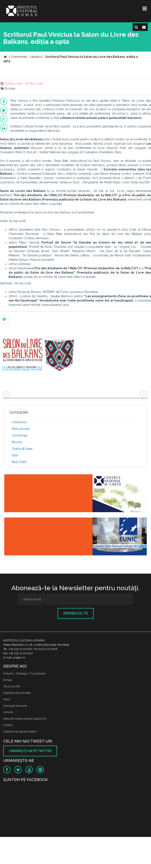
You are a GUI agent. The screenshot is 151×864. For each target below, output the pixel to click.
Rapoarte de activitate (17, 692)
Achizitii (8, 712)
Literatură (19, 422)
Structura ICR (11, 686)
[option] (38, 356)
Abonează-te (75, 613)
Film (15, 455)
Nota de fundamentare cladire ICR (24, 718)
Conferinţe (19, 435)
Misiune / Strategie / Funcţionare (24, 673)
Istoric (7, 699)
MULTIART (19, 462)
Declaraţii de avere (15, 705)
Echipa (7, 680)
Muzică (17, 442)
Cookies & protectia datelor (20, 731)
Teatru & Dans (22, 448)
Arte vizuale (21, 428)
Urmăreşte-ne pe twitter (30, 751)
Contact (8, 725)
